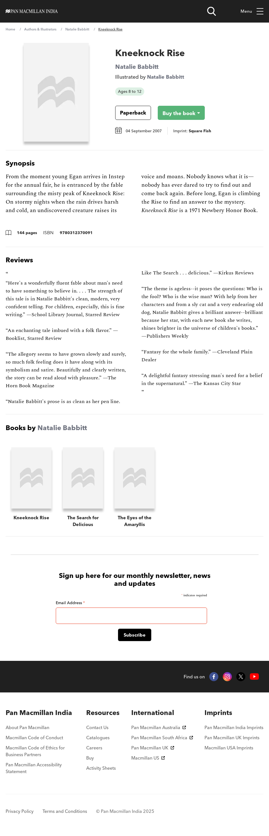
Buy (90, 758)
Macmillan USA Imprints (228, 748)
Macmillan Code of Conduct (34, 737)
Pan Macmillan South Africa (162, 737)
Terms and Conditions (65, 811)
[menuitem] (40, 712)
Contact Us (97, 727)
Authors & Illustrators (40, 29)
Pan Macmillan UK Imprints (231, 737)
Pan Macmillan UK (152, 748)
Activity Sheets (101, 768)
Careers (94, 748)
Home (10, 29)
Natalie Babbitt (77, 29)
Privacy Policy (20, 811)
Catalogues (98, 737)
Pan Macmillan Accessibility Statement (34, 768)
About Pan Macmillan (27, 727)
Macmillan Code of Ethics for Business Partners (35, 751)
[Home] (32, 11)
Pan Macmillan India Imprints (233, 727)
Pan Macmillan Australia (158, 727)
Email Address (70, 602)
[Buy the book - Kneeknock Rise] (176, 113)
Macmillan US (148, 758)
